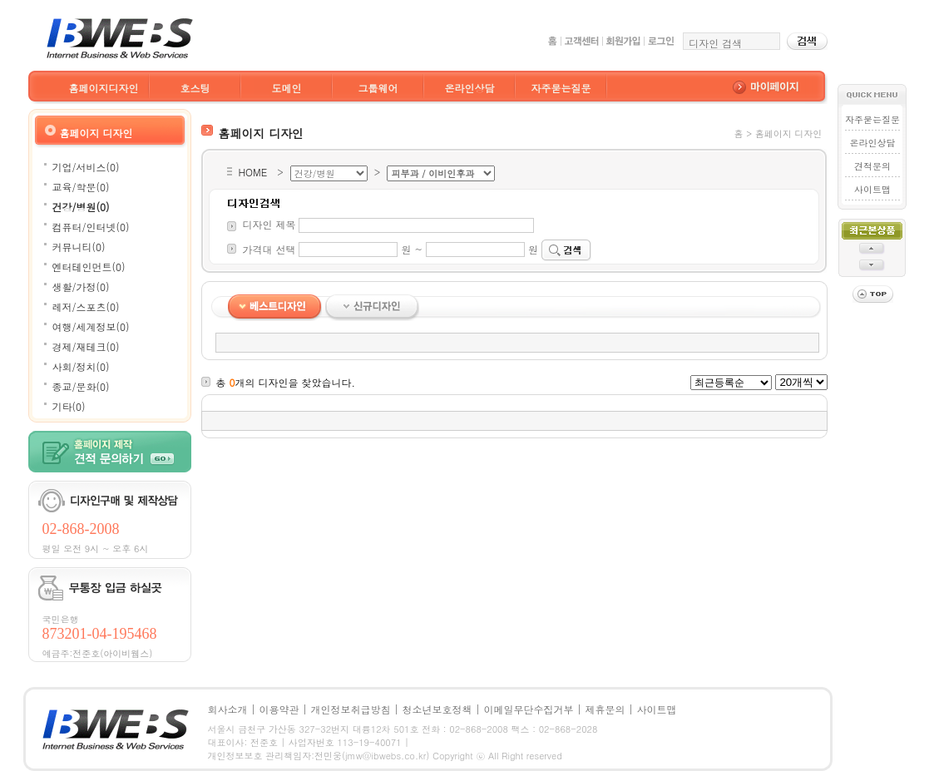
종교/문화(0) (81, 386)
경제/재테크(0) (86, 346)
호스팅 (195, 88)
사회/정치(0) (81, 366)
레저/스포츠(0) (86, 306)
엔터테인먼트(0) (89, 266)
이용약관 (279, 709)
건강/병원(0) (81, 207)
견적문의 (872, 166)
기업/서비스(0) (86, 167)
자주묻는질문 (561, 88)
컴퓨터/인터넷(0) (91, 227)
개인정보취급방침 (351, 709)
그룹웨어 (378, 88)
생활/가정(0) (81, 286)
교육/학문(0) (81, 187)
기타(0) (69, 406)
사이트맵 (872, 189)
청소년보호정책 (437, 709)
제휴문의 (605, 709)
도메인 (287, 88)
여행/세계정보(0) (91, 326)
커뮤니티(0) (79, 247)
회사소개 (228, 709)
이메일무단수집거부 (529, 709)
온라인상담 (470, 88)
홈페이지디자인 (104, 88)
